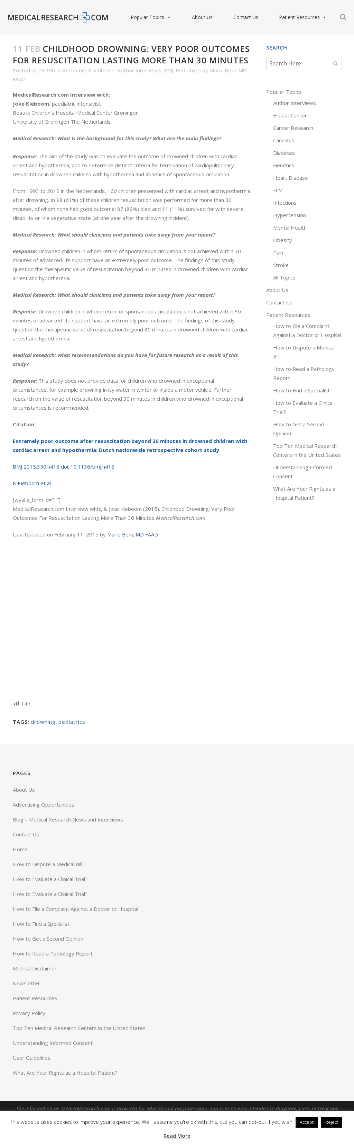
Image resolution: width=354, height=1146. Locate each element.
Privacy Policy (29, 1013)
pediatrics (71, 721)
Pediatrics (188, 70)
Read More (177, 1135)
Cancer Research (293, 127)
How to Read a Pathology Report (53, 953)
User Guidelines (31, 1057)
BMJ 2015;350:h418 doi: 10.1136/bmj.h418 (63, 466)
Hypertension (289, 215)
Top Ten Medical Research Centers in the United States (79, 1027)
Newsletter (26, 983)
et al (45, 483)
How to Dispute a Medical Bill (47, 864)
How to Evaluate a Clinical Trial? (50, 879)
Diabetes (284, 152)
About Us (194, 17)
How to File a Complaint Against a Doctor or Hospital (75, 908)
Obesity (282, 240)
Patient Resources (294, 17)
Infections (285, 202)
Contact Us (237, 17)
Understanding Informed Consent (53, 1042)
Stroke (281, 264)
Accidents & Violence (88, 70)
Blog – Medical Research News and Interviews (68, 819)
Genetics (283, 165)
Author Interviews (139, 70)
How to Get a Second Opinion (48, 938)
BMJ (168, 70)
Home (20, 849)
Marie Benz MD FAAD (132, 534)
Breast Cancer (290, 115)
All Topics (284, 277)
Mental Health (290, 227)
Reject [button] (331, 1122)
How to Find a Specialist (301, 390)
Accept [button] (307, 1122)
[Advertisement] (132, 618)
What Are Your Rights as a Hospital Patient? (65, 1072)
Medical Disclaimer (35, 968)
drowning (43, 721)
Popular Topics (142, 17)
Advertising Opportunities (43, 804)
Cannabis (283, 140)
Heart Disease (290, 177)
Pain (278, 252)
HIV (277, 190)
